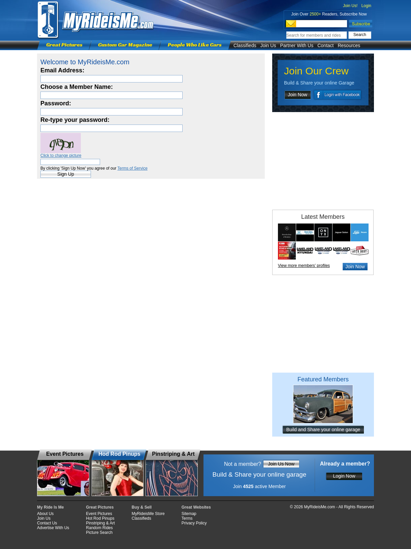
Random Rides (99, 527)
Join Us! (350, 5)
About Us (45, 513)
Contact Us (47, 523)
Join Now (297, 94)
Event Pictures (99, 513)
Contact (325, 45)
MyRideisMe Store (148, 513)
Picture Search (99, 532)
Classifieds (244, 45)
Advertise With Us (53, 527)
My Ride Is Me (50, 507)
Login (366, 5)
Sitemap (189, 513)
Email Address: (62, 70)
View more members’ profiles (304, 265)
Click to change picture (60, 155)
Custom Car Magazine (125, 44)
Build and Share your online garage (323, 429)
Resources (349, 45)
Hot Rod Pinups (100, 518)
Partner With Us (296, 45)
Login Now (344, 476)
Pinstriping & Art (100, 523)
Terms (187, 518)
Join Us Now (281, 464)
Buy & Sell (142, 507)
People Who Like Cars (195, 44)
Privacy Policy (194, 523)
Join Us (268, 45)
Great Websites (196, 507)
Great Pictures (64, 44)
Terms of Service (132, 168)
